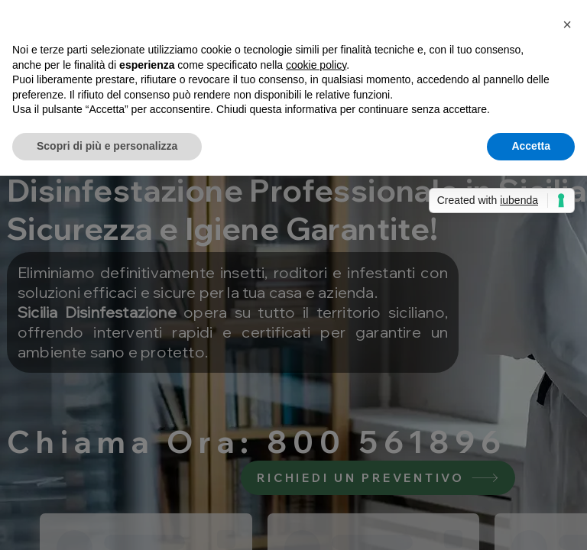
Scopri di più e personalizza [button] (107, 146)
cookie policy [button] (316, 65)
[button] (567, 24)
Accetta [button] (530, 146)
